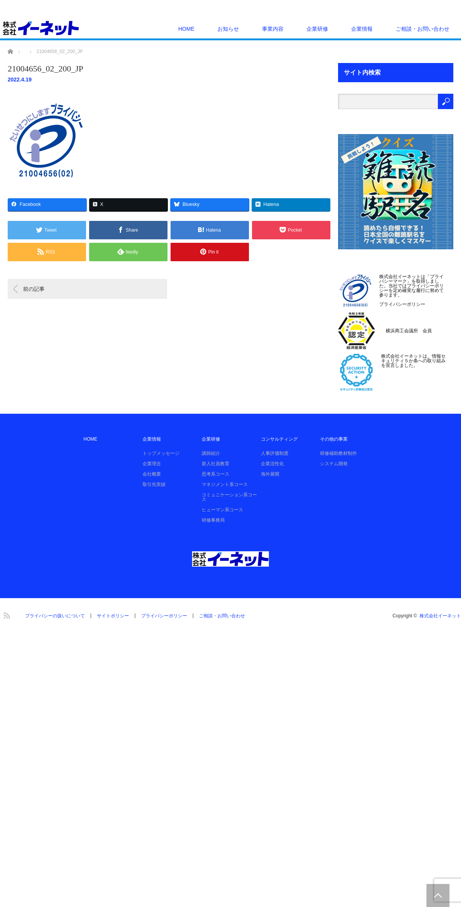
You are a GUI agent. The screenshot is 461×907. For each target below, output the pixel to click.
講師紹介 (211, 453)
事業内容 (273, 29)
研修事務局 (213, 520)
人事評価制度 (275, 453)
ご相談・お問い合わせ (422, 29)
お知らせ (228, 29)
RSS (6, 614)
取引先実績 (154, 484)
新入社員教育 (215, 463)
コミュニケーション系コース (229, 497)
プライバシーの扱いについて (55, 616)
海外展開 (270, 474)
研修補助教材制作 (338, 453)
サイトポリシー (113, 616)
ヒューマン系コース (222, 509)
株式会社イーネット (440, 615)
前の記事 (34, 289)
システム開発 (334, 463)
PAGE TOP (437, 895)
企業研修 (317, 29)
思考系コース (215, 474)
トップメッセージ (161, 453)
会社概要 (152, 474)
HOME (186, 29)
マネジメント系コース (225, 484)
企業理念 (152, 463)
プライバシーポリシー (402, 304)
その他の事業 (334, 439)
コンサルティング (279, 439)
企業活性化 (272, 463)
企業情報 (362, 29)
